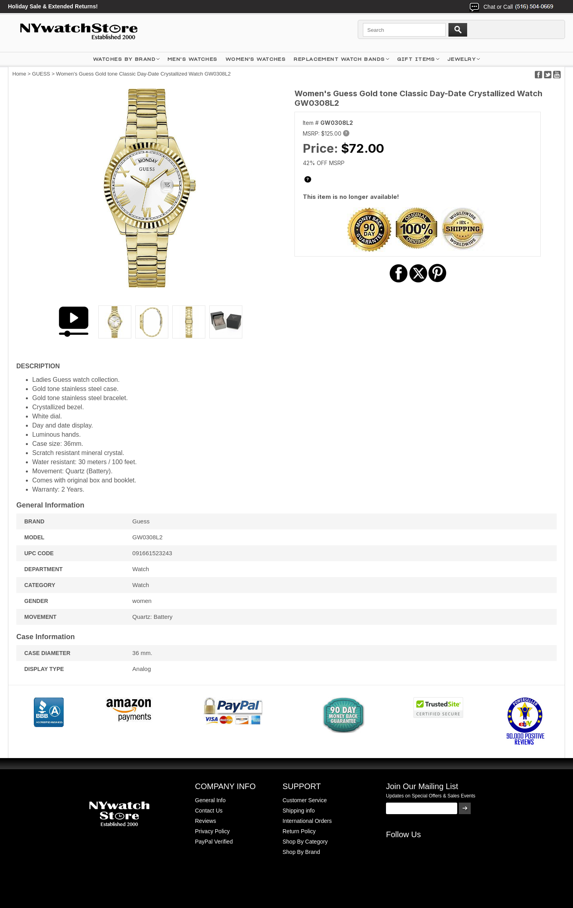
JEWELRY (461, 59)
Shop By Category (305, 841)
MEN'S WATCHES (193, 59)
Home (19, 74)
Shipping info (299, 810)
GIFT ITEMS (416, 59)
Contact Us (208, 810)
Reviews (205, 821)
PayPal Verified (214, 841)
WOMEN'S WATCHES (256, 59)
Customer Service (305, 800)
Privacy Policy (212, 831)
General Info (210, 800)
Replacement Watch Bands (339, 59)
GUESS (41, 74)
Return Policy (299, 831)
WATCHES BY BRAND (124, 59)
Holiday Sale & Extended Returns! (53, 6)
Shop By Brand (301, 852)
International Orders (307, 821)
